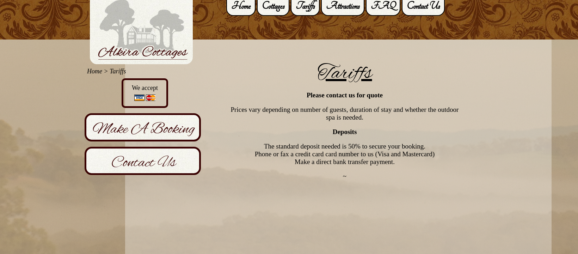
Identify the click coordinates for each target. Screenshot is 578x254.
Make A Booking (144, 129)
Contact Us (143, 162)
